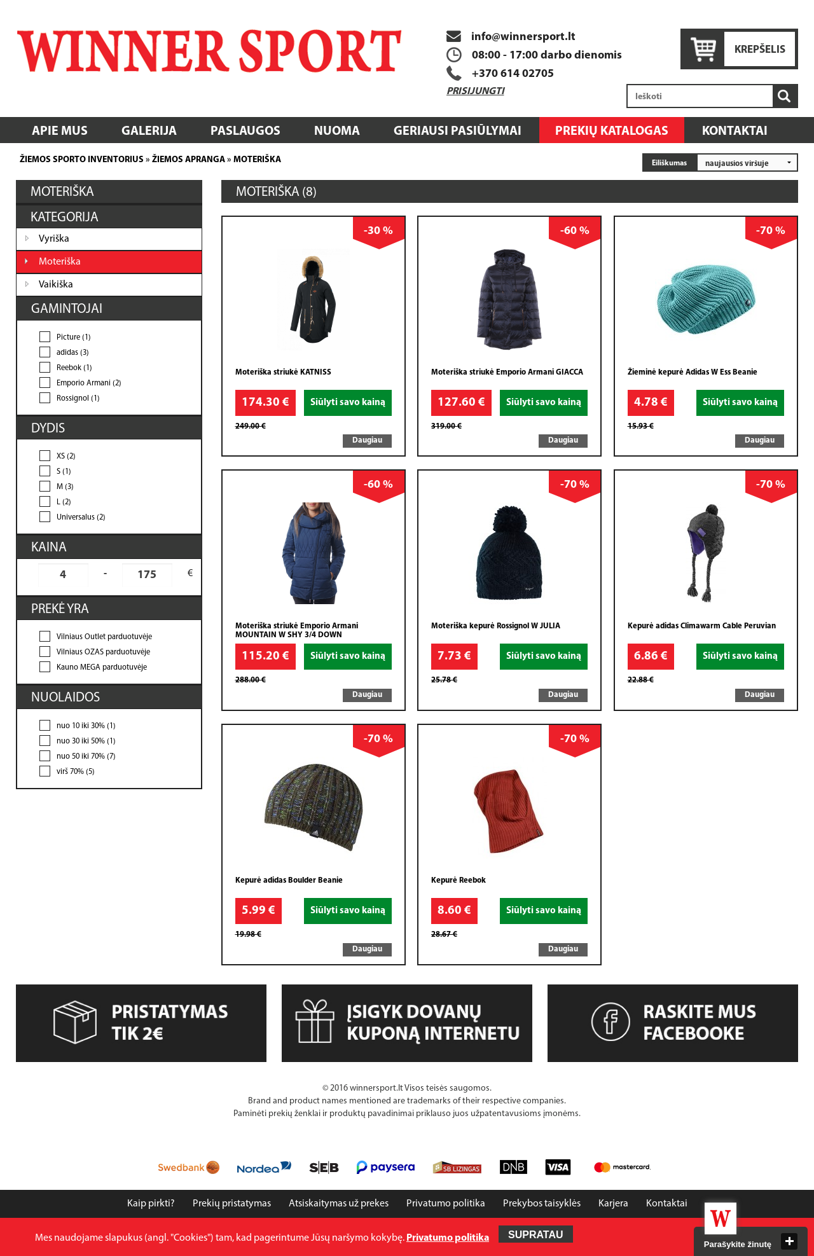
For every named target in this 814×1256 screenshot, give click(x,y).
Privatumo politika (445, 1204)
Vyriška (54, 239)
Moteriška (257, 160)
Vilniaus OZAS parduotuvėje (103, 652)
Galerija (149, 131)
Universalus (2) (81, 517)
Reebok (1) (74, 368)
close (789, 1241)
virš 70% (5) (76, 772)
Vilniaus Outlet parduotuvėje (104, 637)
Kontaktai (735, 131)
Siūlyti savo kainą (347, 403)
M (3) (65, 487)
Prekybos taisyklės (542, 1204)
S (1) (64, 472)
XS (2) (66, 456)
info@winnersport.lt (511, 37)
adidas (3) (73, 353)
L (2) (64, 502)
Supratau (535, 1234)
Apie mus (60, 131)
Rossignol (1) (78, 399)
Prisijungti (475, 91)
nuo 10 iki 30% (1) (86, 726)
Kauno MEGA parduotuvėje (102, 668)
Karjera (613, 1204)
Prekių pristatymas (232, 1204)
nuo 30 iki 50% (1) (86, 741)
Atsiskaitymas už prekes (339, 1204)
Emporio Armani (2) (89, 383)
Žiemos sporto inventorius (82, 160)
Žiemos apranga (188, 160)
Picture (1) (74, 338)
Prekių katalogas (611, 131)
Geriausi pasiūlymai (457, 131)
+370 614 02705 (513, 74)
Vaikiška (56, 285)
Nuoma (337, 131)
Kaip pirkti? (151, 1204)
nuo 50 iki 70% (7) (86, 757)
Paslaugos (245, 131)
